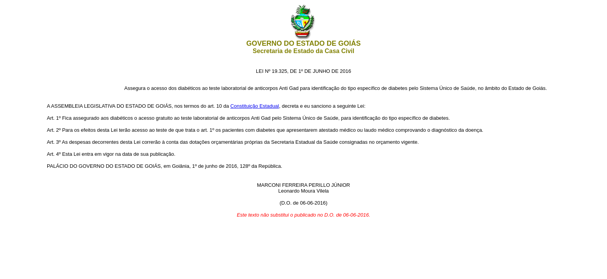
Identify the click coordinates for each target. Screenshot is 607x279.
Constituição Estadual (254, 106)
